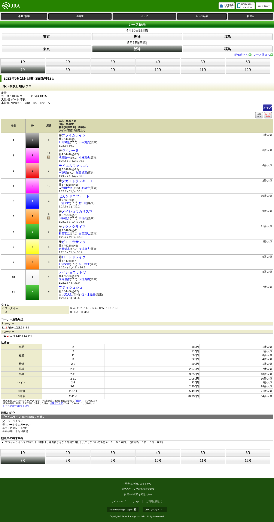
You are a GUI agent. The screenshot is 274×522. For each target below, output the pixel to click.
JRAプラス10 (56, 403)
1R (23, 62)
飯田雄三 (81, 172)
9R (113, 70)
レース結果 (211, 17)
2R (68, 62)
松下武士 (84, 264)
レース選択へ (261, 54)
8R (68, 70)
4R (158, 62)
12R (248, 70)
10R (158, 70)
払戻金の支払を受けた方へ (138, 494)
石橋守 (86, 187)
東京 (46, 37)
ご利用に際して (154, 501)
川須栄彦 (64, 264)
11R (203, 70)
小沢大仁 (67, 294)
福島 (227, 37)
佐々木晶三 (88, 294)
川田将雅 (64, 142)
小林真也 (84, 157)
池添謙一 (64, 157)
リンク (135, 501)
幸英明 (63, 172)
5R (203, 62)
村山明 (83, 203)
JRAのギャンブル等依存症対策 (138, 489)
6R (248, 62)
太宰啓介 (64, 218)
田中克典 (84, 142)
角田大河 (67, 187)
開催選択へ (241, 54)
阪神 (137, 37)
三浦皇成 (64, 203)
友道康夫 (84, 248)
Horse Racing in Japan (122, 509)
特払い (79, 400)
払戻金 (260, 17)
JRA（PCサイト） (155, 509)
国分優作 (64, 279)
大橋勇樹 (84, 279)
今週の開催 (32, 17)
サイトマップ (119, 501)
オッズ (158, 17)
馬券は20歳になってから (138, 483)
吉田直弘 (84, 233)
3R (113, 62)
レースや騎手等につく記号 (16, 406)
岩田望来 (64, 248)
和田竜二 (64, 233)
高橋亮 (83, 218)
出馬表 (94, 17)
